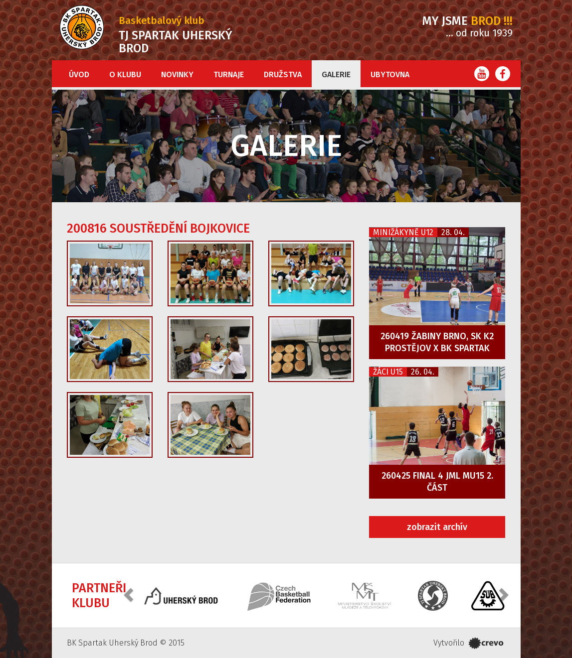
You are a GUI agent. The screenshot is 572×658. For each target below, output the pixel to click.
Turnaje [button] (228, 74)
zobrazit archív (437, 527)
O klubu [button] (125, 74)
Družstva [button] (283, 74)
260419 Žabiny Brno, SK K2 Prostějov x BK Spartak (437, 342)
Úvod (79, 74)
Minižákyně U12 (403, 232)
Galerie (336, 74)
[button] (129, 594)
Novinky (177, 74)
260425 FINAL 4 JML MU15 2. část (437, 481)
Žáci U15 (388, 372)
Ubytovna (390, 74)
